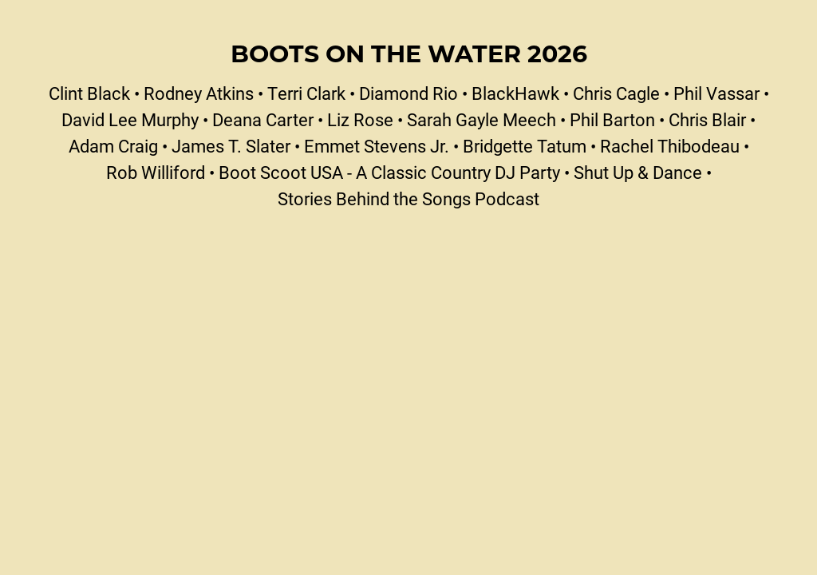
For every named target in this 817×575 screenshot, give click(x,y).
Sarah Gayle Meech (481, 119)
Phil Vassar (716, 93)
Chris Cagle (616, 93)
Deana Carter (263, 119)
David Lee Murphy (130, 119)
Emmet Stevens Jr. (376, 145)
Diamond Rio (408, 93)
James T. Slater (231, 145)
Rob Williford (155, 172)
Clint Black (89, 93)
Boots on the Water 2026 (409, 53)
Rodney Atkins (199, 93)
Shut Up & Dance (638, 172)
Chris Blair (707, 119)
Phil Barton (612, 119)
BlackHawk (515, 93)
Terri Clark (306, 93)
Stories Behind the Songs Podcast (408, 198)
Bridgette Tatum (524, 145)
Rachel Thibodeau (670, 145)
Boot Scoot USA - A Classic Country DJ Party (389, 172)
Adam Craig (113, 145)
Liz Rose (360, 119)
